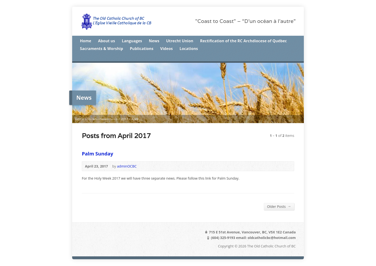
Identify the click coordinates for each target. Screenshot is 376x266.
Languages (132, 40)
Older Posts (279, 206)
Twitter (279, 57)
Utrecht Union (179, 40)
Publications (141, 48)
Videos (166, 48)
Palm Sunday (97, 153)
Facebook (286, 57)
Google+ (294, 57)
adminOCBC (127, 166)
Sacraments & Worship (101, 48)
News (154, 40)
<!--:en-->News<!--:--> (102, 119)
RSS (271, 57)
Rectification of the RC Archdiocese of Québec (243, 40)
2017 (124, 119)
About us (106, 40)
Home (85, 40)
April (135, 119)
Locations (189, 48)
